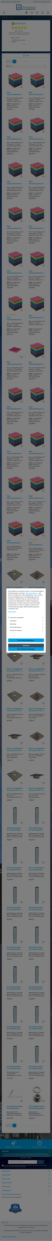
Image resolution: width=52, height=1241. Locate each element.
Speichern (26, 645)
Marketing (13, 624)
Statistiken (13, 621)
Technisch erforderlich (17, 617)
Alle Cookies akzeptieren (26, 640)
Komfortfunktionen (15, 627)
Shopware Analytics (16, 630)
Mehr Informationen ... (32, 593)
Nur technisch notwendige (26, 649)
